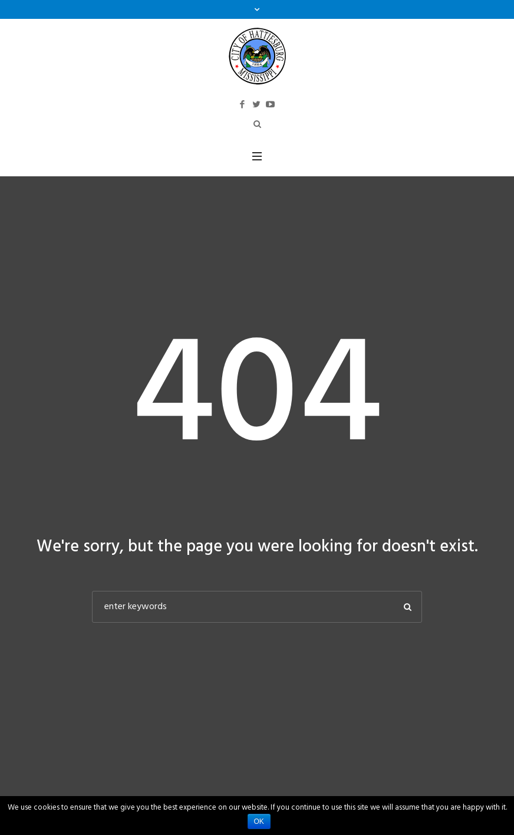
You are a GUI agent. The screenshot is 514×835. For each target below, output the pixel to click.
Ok (259, 821)
